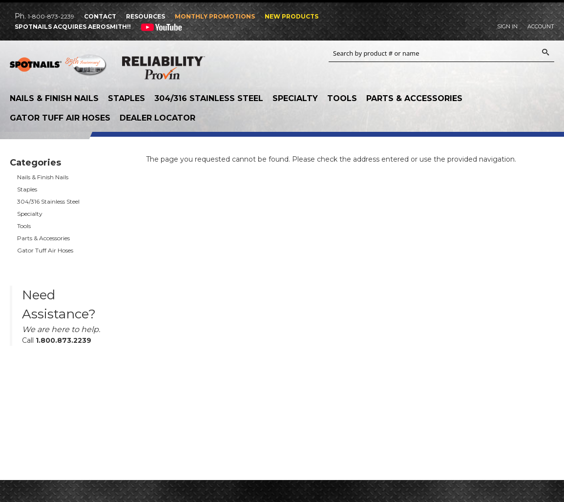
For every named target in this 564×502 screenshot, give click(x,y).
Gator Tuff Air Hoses (60, 118)
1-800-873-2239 (51, 16)
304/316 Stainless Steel (208, 98)
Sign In (507, 26)
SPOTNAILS (58, 68)
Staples (126, 98)
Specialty (295, 98)
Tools (342, 98)
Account (540, 26)
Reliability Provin (163, 69)
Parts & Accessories (414, 98)
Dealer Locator (157, 118)
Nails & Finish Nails (54, 98)
